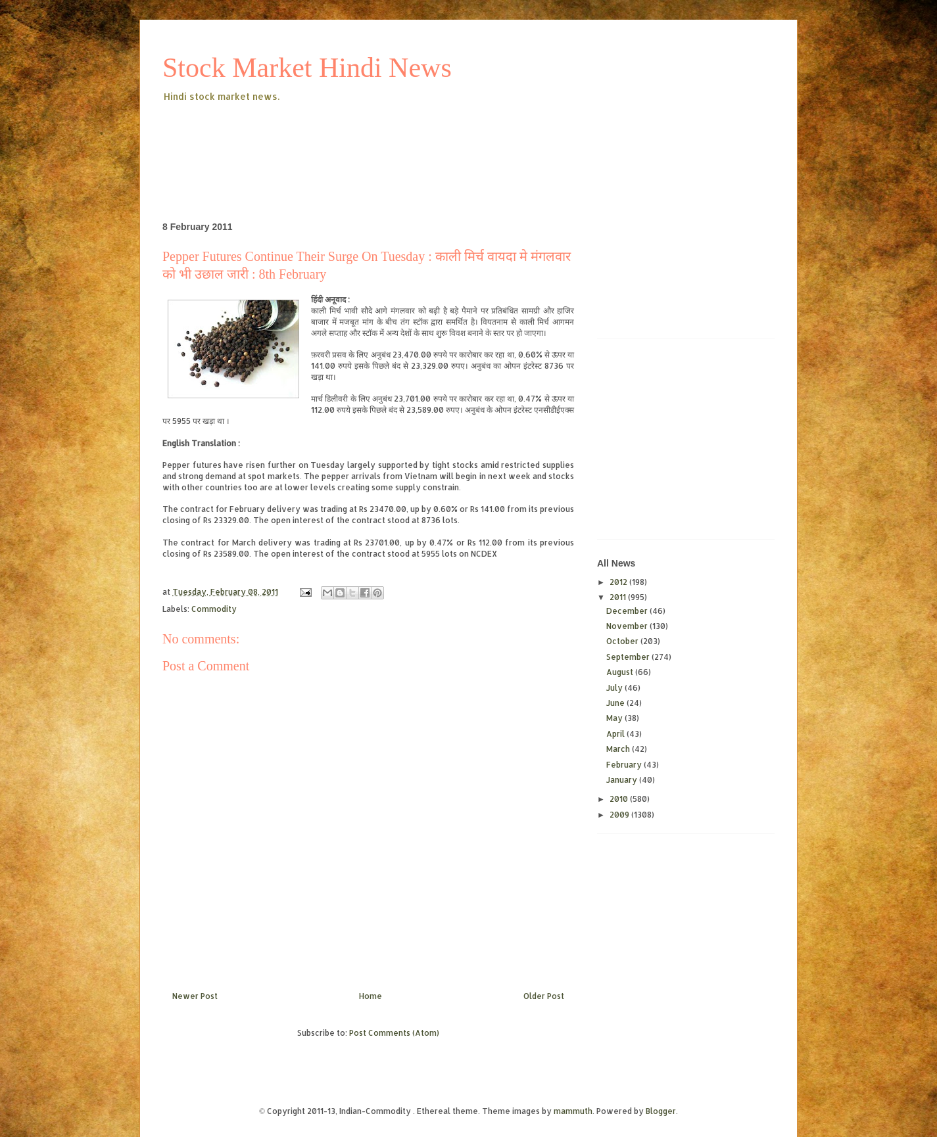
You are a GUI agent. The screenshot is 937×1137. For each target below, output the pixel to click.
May (615, 718)
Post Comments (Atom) (394, 1033)
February (625, 765)
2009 (620, 815)
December (628, 611)
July (615, 688)
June (616, 703)
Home (370, 996)
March (619, 749)
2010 (620, 799)
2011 (619, 597)
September (629, 657)
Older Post (543, 996)
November (628, 626)
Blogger (661, 1111)
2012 (619, 582)
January (622, 780)
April (616, 734)
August (620, 672)
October (623, 641)
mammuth (573, 1111)
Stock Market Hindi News (307, 68)
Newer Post (195, 996)
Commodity (214, 609)
